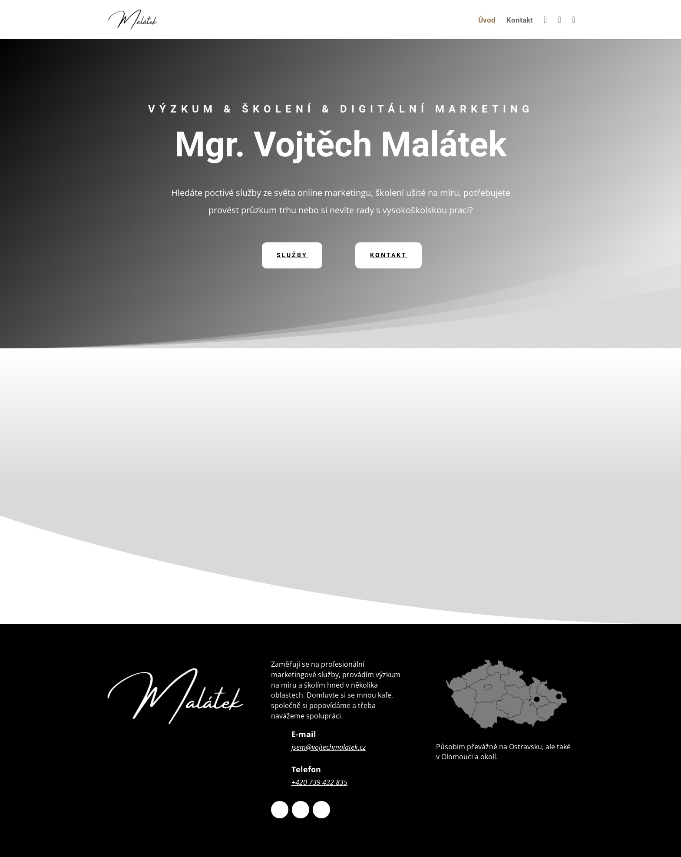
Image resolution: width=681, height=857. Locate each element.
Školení (495, 530)
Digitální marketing (494, 401)
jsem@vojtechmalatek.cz (328, 747)
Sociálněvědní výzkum (495, 466)
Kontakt (519, 20)
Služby (292, 254)
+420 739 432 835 (319, 782)
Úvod (487, 20)
